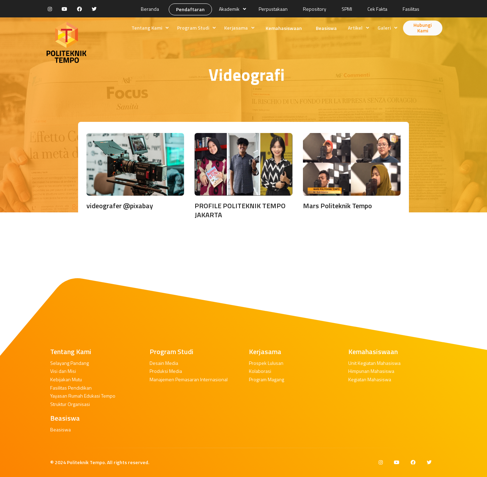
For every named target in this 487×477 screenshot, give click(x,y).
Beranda (150, 9)
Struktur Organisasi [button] (70, 404)
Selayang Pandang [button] (69, 363)
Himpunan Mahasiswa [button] (371, 371)
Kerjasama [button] (236, 27)
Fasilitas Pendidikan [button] (71, 387)
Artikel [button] (355, 27)
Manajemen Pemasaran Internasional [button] (189, 379)
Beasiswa (326, 28)
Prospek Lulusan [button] (266, 363)
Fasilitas (411, 9)
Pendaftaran (190, 9)
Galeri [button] (384, 27)
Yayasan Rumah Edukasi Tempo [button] (82, 395)
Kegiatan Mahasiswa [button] (369, 379)
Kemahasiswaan (284, 28)
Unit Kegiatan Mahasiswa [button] (374, 363)
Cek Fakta (377, 9)
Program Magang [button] (266, 379)
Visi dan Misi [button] (63, 371)
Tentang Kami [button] (146, 27)
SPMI (347, 9)
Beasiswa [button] (60, 429)
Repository (314, 9)
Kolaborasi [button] (260, 371)
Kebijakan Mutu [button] (66, 379)
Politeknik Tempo (86, 462)
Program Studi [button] (193, 27)
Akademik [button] (229, 9)
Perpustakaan (273, 9)
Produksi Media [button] (166, 371)
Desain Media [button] (164, 363)
